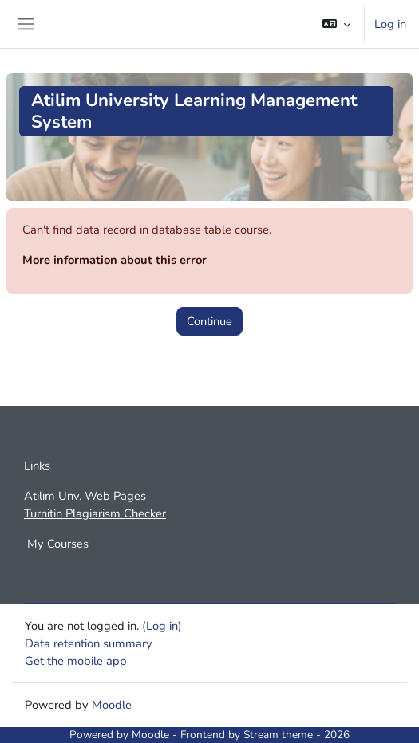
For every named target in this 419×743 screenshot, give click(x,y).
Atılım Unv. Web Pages (85, 496)
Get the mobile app (76, 661)
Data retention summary (88, 643)
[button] (336, 24)
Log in (390, 24)
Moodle (112, 705)
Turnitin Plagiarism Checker (95, 513)
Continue (209, 321)
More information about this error (114, 260)
